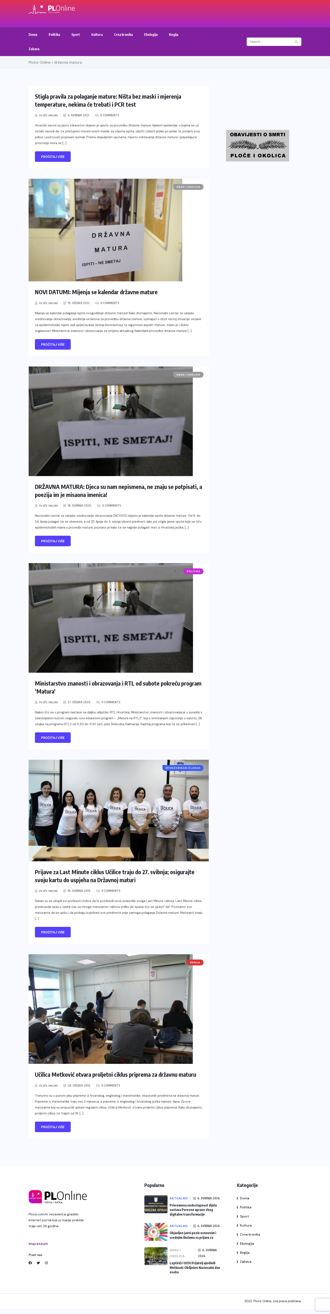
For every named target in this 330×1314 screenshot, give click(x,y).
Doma (33, 34)
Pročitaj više (53, 157)
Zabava (34, 49)
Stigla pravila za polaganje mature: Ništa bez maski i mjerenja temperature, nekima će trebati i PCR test (114, 100)
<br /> (263, 101)
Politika (54, 34)
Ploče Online (49, 115)
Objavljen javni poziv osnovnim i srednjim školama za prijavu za (192, 1241)
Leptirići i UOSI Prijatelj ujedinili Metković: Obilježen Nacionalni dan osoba (194, 1273)
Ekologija (151, 34)
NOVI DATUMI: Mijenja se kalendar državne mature (102, 292)
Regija (173, 34)
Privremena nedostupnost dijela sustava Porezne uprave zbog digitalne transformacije (192, 1217)
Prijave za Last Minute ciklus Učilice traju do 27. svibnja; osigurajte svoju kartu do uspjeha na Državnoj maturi (107, 875)
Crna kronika (123, 34)
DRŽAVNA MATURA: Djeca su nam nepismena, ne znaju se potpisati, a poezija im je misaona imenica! (111, 490)
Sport (75, 34)
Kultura (97, 34)
